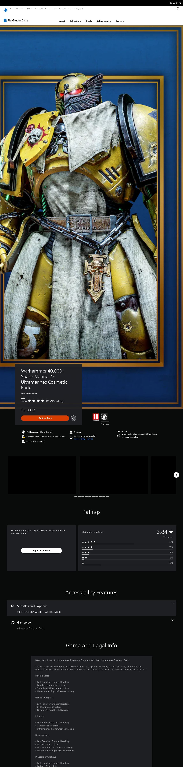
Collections (75, 18)
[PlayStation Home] (5, 9)
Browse (120, 18)
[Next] (176, 472)
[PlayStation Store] (17, 17)
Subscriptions (104, 18)
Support (79, 9)
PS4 (28, 9)
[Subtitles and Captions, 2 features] (91, 605)
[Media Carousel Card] (42, 472)
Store (70, 9)
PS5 (21, 9)
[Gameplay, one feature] (91, 621)
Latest (61, 18)
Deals (89, 18)
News (61, 9)
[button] (83, 435)
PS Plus (38, 9)
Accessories (49, 9)
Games (12, 9)
